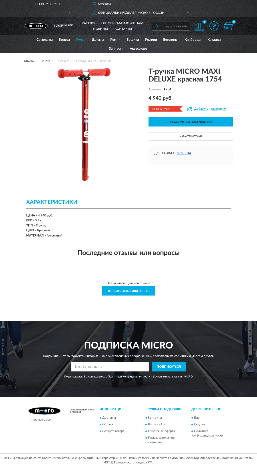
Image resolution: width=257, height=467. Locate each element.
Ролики (151, 39)
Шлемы (98, 39)
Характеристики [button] (191, 136)
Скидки (199, 424)
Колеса (64, 39)
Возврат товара (113, 431)
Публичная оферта (161, 431)
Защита (133, 39)
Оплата (107, 424)
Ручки (81, 39)
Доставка (109, 417)
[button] (214, 26)
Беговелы (170, 39)
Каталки (214, 39)
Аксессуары (139, 48)
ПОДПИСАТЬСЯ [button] (169, 366)
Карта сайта (156, 424)
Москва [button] (184, 153)
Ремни (115, 39)
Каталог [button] (89, 23)
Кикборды (193, 39)
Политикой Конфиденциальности (129, 376)
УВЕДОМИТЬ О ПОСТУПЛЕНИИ (191, 121)
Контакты (123, 29)
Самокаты (44, 39)
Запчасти (116, 48)
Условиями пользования (168, 376)
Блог (197, 417)
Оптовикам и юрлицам (122, 23)
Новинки (101, 29)
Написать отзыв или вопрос (128, 291)
